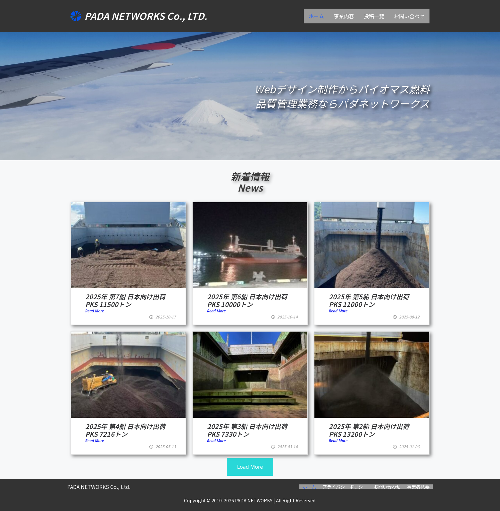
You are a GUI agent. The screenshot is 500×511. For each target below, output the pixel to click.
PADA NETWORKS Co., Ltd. (98, 486)
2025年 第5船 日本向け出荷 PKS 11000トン (369, 300)
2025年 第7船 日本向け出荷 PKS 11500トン (125, 300)
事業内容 (344, 16)
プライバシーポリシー (344, 486)
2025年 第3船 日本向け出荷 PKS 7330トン (247, 430)
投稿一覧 (374, 16)
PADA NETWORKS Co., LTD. (145, 16)
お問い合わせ (409, 16)
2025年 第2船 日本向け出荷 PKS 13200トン (369, 430)
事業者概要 (418, 486)
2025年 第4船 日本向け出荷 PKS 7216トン (125, 430)
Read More (94, 311)
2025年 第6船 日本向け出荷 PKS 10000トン (247, 300)
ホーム (316, 16)
